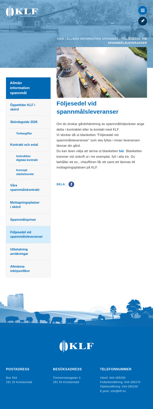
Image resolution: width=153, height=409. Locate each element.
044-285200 (117, 377)
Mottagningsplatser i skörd (25, 205)
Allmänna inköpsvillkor (20, 269)
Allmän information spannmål (93, 38)
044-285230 (130, 386)
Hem (60, 38)
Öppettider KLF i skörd (22, 107)
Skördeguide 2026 (23, 122)
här (121, 151)
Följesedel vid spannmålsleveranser (26, 234)
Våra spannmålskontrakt (24, 187)
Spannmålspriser (23, 219)
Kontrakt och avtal (24, 144)
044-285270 (132, 382)
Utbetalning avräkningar (19, 251)
